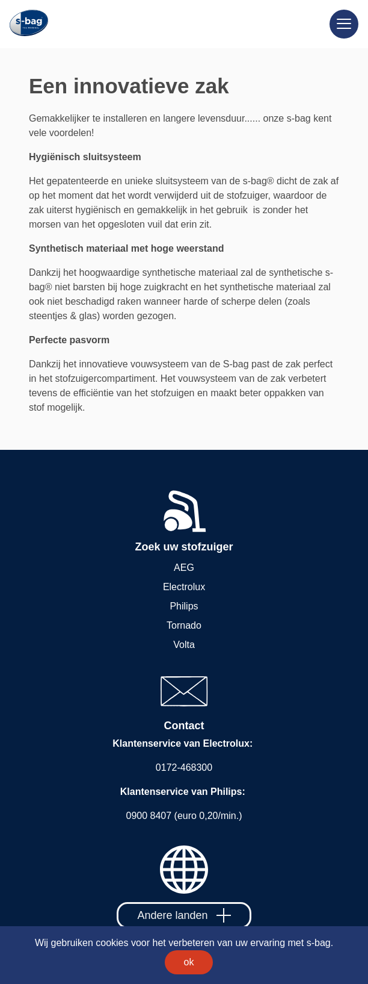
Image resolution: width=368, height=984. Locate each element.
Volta (184, 645)
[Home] (24, 24)
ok (189, 962)
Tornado (184, 625)
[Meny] (344, 24)
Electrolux (184, 587)
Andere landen (183, 915)
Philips (184, 606)
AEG (184, 567)
